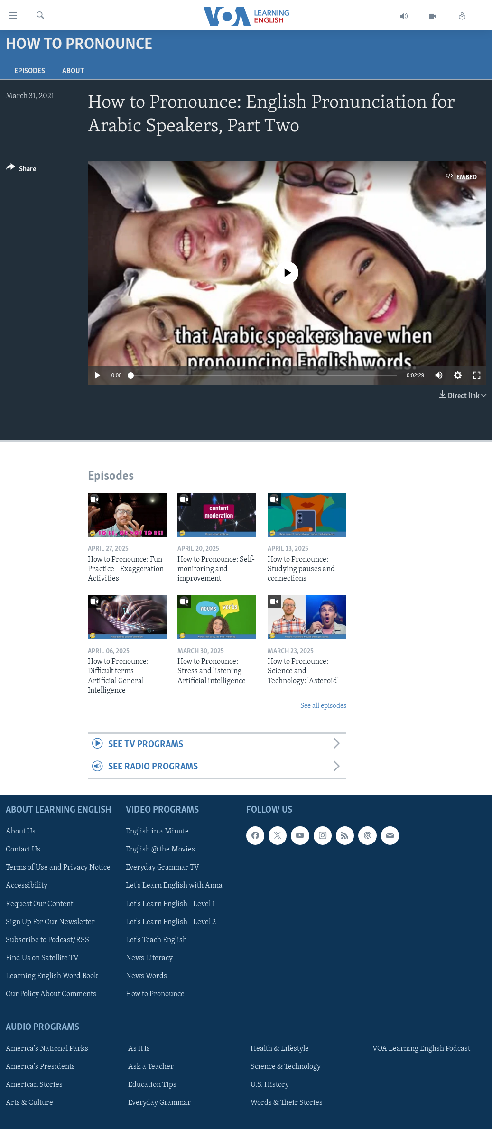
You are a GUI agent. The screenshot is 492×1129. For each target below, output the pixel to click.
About (73, 71)
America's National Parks (47, 1049)
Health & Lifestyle (280, 1049)
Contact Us (23, 849)
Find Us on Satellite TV (42, 958)
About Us (21, 831)
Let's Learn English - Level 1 (170, 903)
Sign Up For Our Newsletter (50, 921)
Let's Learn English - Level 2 (171, 921)
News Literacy (149, 958)
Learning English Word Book (52, 976)
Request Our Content (39, 903)
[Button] (21, 170)
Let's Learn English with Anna (174, 885)
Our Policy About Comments (51, 994)
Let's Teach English (156, 940)
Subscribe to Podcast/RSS (47, 940)
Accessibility (26, 885)
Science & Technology (286, 1067)
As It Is (139, 1049)
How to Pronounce (155, 994)
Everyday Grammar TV (162, 867)
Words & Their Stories (287, 1103)
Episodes (29, 71)
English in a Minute (157, 831)
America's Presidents (40, 1067)
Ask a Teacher (151, 1067)
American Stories (34, 1085)
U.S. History (270, 1085)
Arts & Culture (29, 1103)
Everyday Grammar (159, 1103)
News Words (146, 976)
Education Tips (152, 1085)
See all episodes (323, 706)
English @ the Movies (160, 849)
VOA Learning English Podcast (421, 1049)
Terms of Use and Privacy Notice (58, 867)
